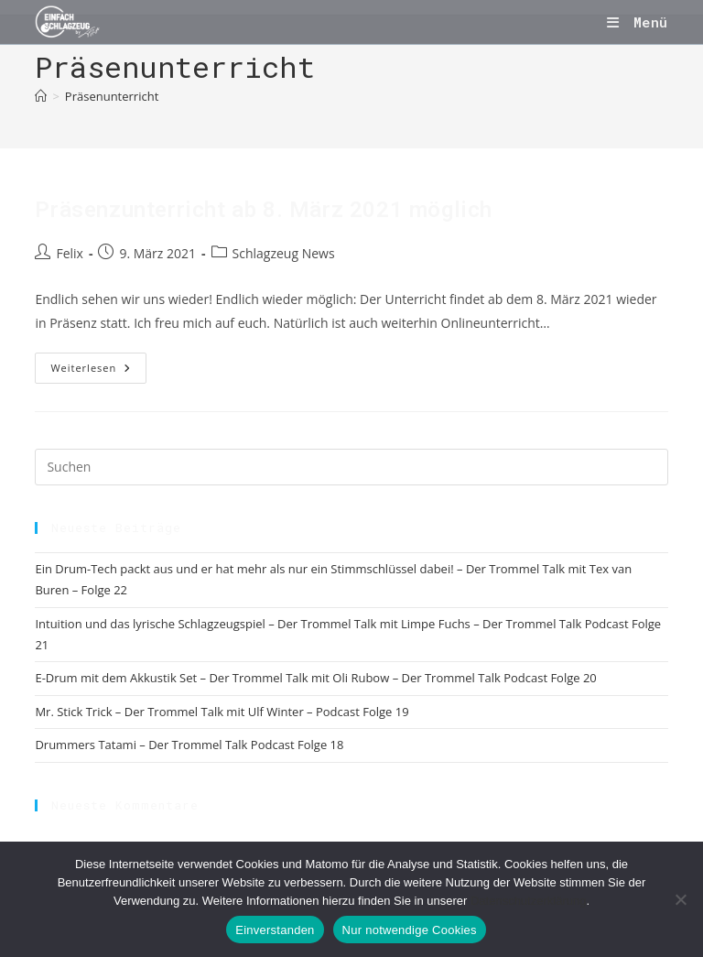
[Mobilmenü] (637, 22)
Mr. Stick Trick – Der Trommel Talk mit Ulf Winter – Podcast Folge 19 (221, 711)
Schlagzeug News (284, 253)
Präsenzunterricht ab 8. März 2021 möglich (263, 210)
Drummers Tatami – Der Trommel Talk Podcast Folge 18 (189, 744)
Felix (69, 253)
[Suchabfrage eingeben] (351, 467)
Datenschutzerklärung (528, 901)
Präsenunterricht (111, 96)
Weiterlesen (98, 371)
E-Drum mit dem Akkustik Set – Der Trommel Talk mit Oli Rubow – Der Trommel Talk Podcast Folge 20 (315, 677)
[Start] (41, 96)
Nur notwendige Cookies (409, 930)
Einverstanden (274, 930)
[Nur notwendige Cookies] (680, 899)
